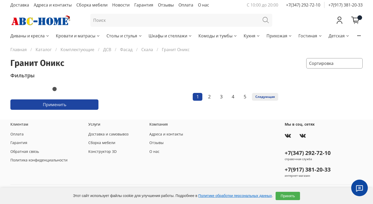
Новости (121, 5)
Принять (288, 196)
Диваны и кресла (30, 36)
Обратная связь (24, 151)
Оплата (185, 5)
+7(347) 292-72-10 (303, 5)
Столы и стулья (124, 36)
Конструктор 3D (102, 151)
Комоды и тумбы (217, 36)
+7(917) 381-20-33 (345, 5)
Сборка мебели (92, 5)
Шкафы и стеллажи (170, 36)
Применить (54, 104)
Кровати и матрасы (78, 36)
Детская (339, 36)
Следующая (265, 96)
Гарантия (143, 5)
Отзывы (166, 5)
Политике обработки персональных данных (235, 196)
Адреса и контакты (53, 5)
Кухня (252, 36)
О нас (203, 5)
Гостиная (310, 36)
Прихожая (279, 36)
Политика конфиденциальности (39, 160)
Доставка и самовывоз (108, 134)
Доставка (19, 5)
